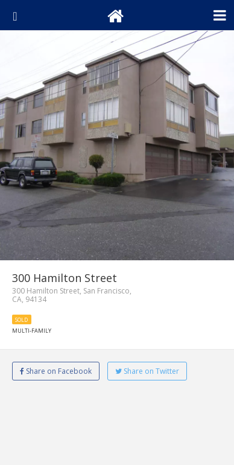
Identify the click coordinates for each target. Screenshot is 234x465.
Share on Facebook (56, 371)
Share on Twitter (147, 371)
